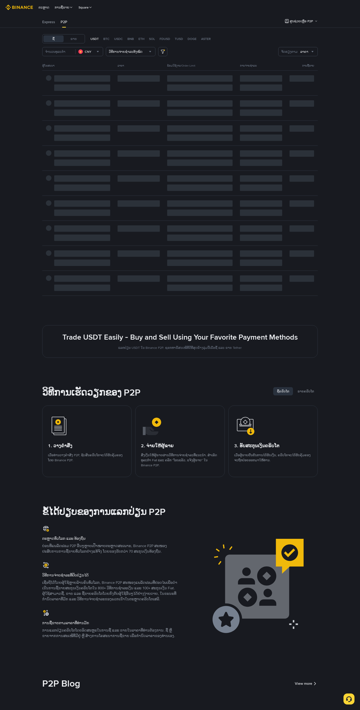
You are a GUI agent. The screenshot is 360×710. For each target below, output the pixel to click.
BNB (130, 39)
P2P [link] (64, 22)
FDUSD (165, 39)
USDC (118, 39)
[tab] (48, 22)
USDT (94, 39)
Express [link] (48, 22)
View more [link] (306, 683)
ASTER (206, 39)
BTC (106, 39)
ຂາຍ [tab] (73, 39)
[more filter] (162, 51)
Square (85, 7)
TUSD (179, 39)
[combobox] (89, 51)
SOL (152, 39)
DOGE (192, 39)
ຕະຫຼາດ (44, 7)
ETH (141, 39)
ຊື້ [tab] (53, 39)
